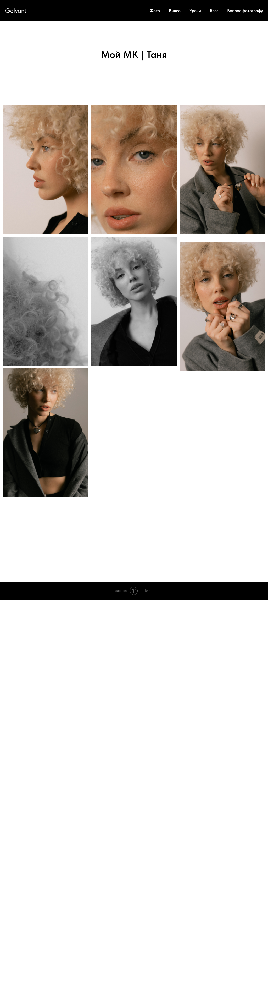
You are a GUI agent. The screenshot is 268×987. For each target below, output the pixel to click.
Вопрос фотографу (245, 10)
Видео (175, 10)
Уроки (195, 10)
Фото (155, 10)
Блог (214, 10)
